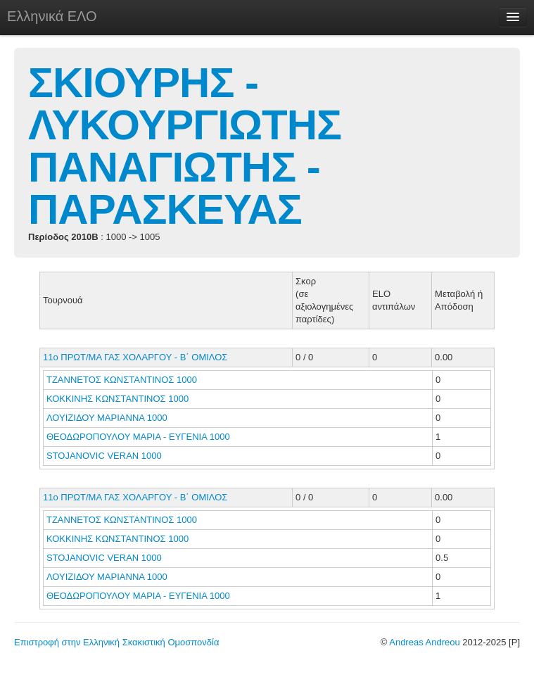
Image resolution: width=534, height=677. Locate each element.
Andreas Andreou (424, 642)
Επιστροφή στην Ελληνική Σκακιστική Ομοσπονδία (116, 642)
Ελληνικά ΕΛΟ (52, 16)
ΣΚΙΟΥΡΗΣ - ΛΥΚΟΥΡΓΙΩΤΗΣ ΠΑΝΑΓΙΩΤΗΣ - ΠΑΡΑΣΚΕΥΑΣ (184, 146)
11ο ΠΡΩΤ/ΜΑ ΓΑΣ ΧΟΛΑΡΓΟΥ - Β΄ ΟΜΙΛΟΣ (135, 357)
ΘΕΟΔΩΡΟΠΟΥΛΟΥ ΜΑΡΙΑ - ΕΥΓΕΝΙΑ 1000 (138, 436)
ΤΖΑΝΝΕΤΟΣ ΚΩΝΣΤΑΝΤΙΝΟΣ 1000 (121, 379)
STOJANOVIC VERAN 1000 (104, 455)
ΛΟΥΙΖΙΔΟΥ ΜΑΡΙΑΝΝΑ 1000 (106, 417)
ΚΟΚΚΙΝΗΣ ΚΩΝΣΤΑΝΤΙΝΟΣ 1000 (117, 398)
